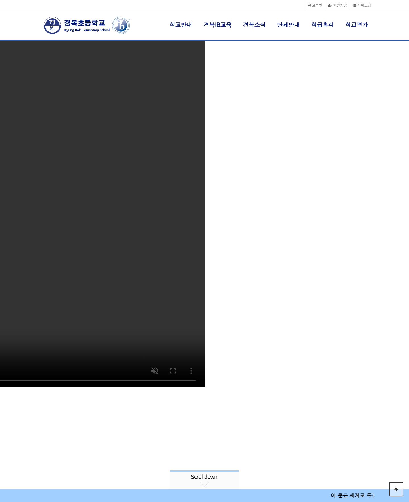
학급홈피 (322, 24)
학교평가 (356, 24)
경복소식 (254, 24)
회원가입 (337, 5)
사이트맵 (362, 5)
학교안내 (181, 24)
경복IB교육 (218, 24)
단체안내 (288, 24)
